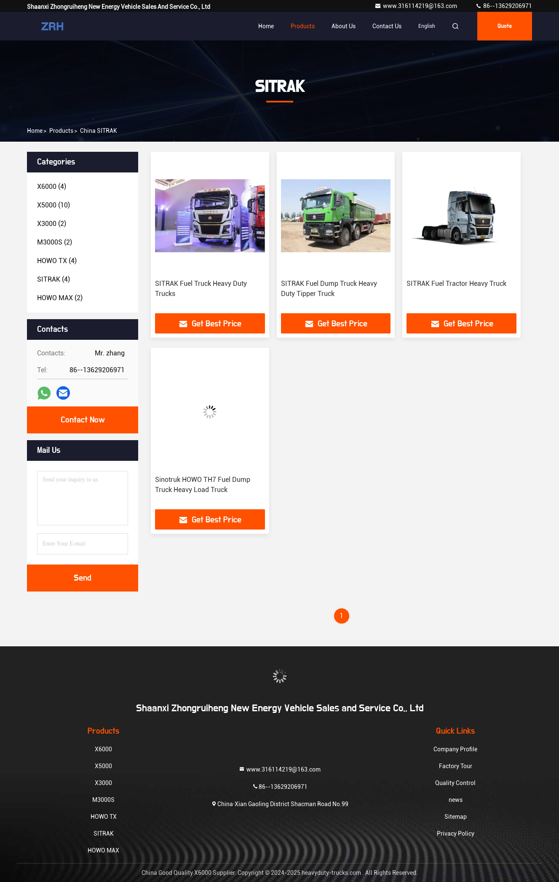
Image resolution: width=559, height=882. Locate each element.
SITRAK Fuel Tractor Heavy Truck (456, 284)
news (456, 799)
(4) (51, 187)
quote (504, 26)
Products (303, 26)
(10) (53, 205)
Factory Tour (455, 766)
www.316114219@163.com (416, 6)
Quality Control (455, 783)
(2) (51, 224)
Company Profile (455, 749)
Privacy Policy (455, 833)
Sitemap (455, 816)
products (61, 130)
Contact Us (386, 26)
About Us (344, 26)
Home (266, 26)
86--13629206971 (503, 6)
